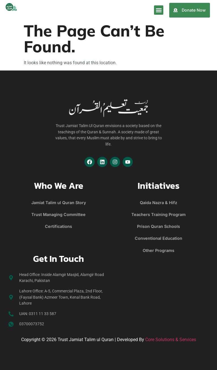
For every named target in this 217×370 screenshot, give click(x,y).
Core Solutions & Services (170, 339)
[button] (158, 10)
